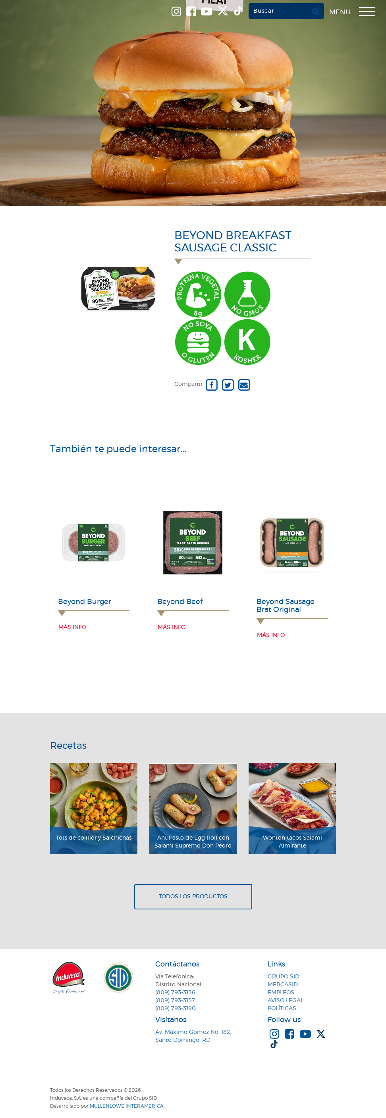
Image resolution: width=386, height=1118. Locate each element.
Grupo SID (283, 977)
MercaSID (283, 985)
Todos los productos (193, 896)
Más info (72, 627)
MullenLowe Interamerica (127, 1106)
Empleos (281, 992)
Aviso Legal (285, 1000)
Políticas (282, 1008)
